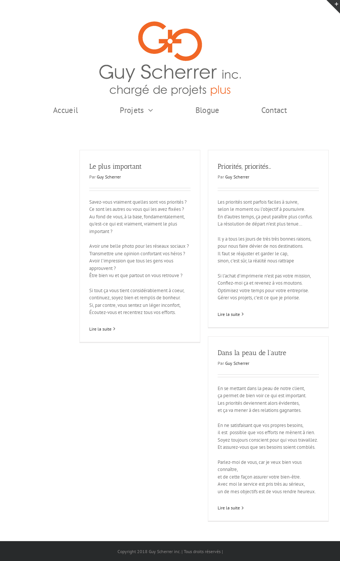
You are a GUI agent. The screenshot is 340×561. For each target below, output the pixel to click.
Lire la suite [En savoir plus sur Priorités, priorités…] (229, 314)
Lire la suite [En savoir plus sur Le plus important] (100, 329)
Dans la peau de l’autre (252, 353)
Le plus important (115, 166)
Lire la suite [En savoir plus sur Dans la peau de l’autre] (229, 508)
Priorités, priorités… (244, 166)
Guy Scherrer (109, 177)
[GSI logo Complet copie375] (170, 24)
